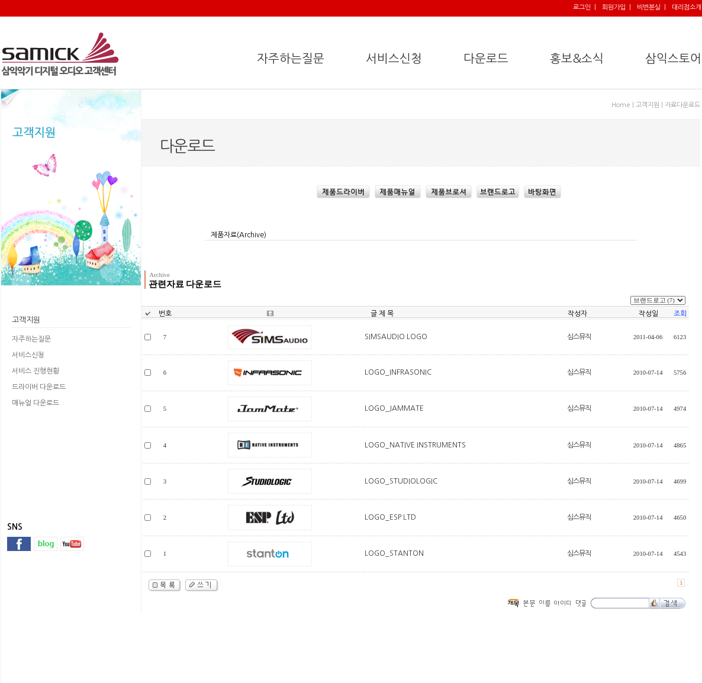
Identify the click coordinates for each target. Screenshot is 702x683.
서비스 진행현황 (35, 371)
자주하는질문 (31, 339)
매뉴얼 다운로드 (35, 403)
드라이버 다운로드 (39, 387)
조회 (680, 313)
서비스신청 (28, 355)
